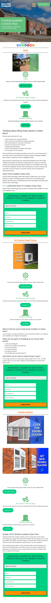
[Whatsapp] (23, 45)
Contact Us (25, 106)
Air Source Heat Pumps (25, 97)
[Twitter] (20, 45)
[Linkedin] (25, 45)
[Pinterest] (28, 45)
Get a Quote (44, 4)
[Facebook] (18, 45)
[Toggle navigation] (34, 4)
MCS (5, 186)
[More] (33, 45)
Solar (25, 79)
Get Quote (25, 125)
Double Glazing (25, 118)
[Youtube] (31, 45)
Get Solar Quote (25, 85)
